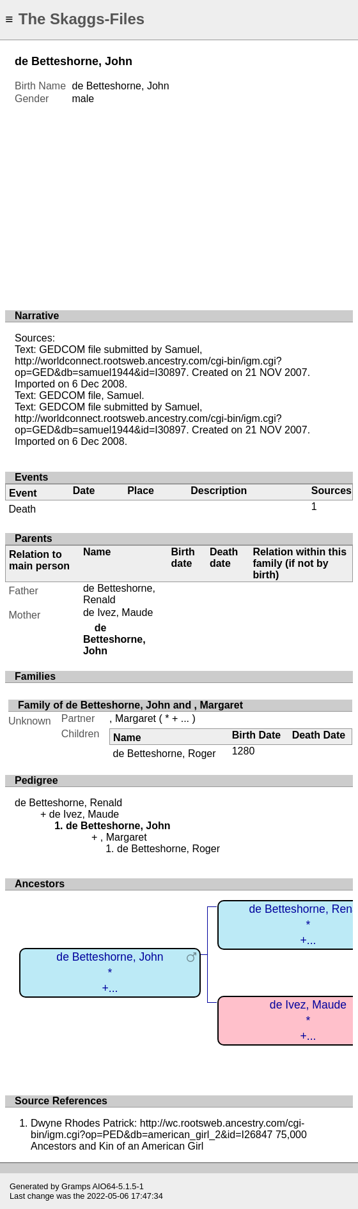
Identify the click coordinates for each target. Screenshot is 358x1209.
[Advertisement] (179, 201)
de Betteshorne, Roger (164, 753)
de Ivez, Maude (118, 612)
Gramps (76, 1186)
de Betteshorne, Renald (68, 802)
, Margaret (132, 718)
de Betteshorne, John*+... (109, 972)
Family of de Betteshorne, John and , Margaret (130, 705)
